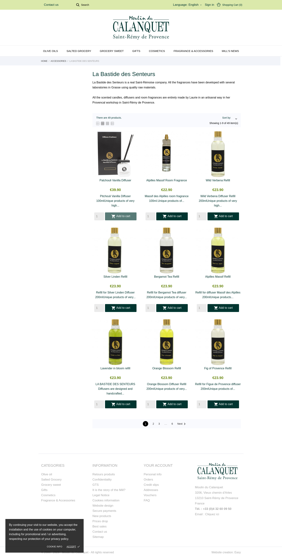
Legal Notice (101, 495)
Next (182, 424)
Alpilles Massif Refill (218, 276)
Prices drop (100, 521)
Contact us (51, 4)
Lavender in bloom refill (115, 368)
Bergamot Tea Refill (166, 276)
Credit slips (151, 484)
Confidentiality (102, 479)
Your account (158, 465)
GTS (95, 484)
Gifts (136, 50)
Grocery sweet (112, 50)
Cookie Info (54, 546)
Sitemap (98, 537)
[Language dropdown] (195, 5)
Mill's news (230, 50)
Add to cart (120, 216)
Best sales (99, 526)
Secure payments (104, 511)
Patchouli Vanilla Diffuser (115, 180)
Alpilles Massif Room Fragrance (166, 180)
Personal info (153, 474)
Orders (148, 479)
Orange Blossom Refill (166, 368)
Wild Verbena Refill (218, 180)
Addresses (151, 490)
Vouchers (150, 495)
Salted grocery (79, 50)
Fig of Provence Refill (217, 368)
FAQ (147, 500)
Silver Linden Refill (115, 276)
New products (101, 516)
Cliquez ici (212, 514)
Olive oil (46, 474)
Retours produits (103, 474)
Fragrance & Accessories (193, 50)
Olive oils (50, 50)
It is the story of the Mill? (108, 490)
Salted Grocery (51, 479)
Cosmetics (157, 50)
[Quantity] (99, 216)
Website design (102, 505)
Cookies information (105, 500)
